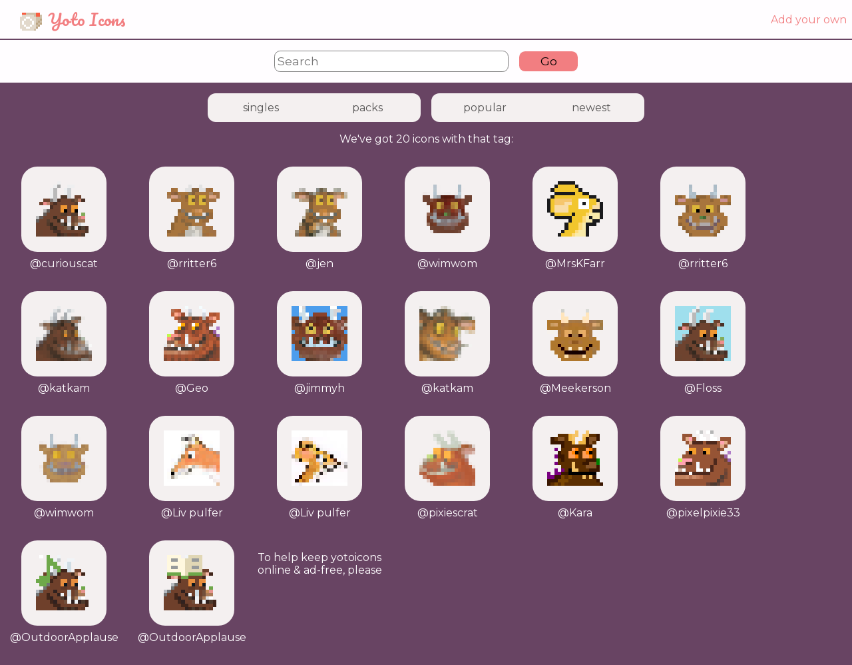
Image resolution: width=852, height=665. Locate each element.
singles (261, 107)
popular (485, 107)
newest (591, 107)
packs (367, 107)
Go (548, 61)
